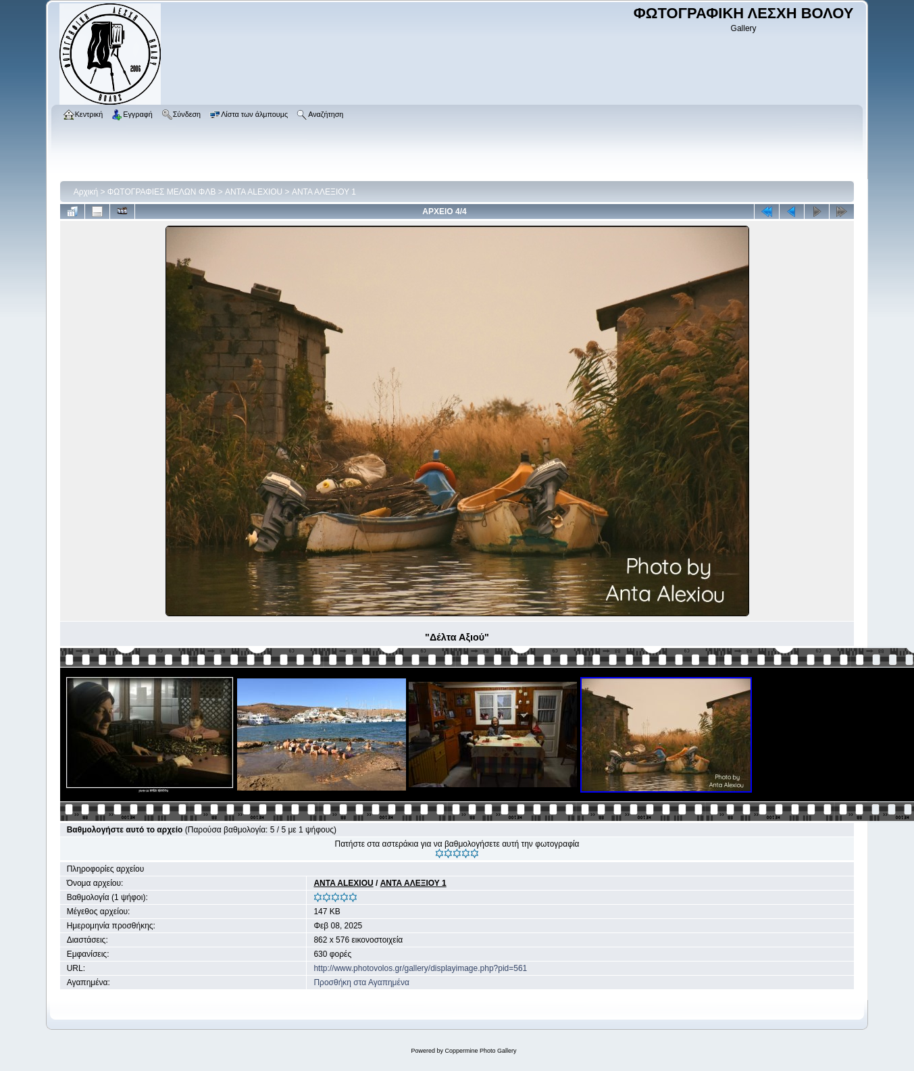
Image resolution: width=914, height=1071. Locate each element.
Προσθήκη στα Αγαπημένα (361, 982)
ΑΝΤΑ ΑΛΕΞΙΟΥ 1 (324, 192)
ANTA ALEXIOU (253, 192)
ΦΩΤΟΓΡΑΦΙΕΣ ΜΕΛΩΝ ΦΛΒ (161, 192)
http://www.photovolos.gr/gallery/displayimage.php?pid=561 (420, 968)
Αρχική (86, 192)
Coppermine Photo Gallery (480, 1050)
